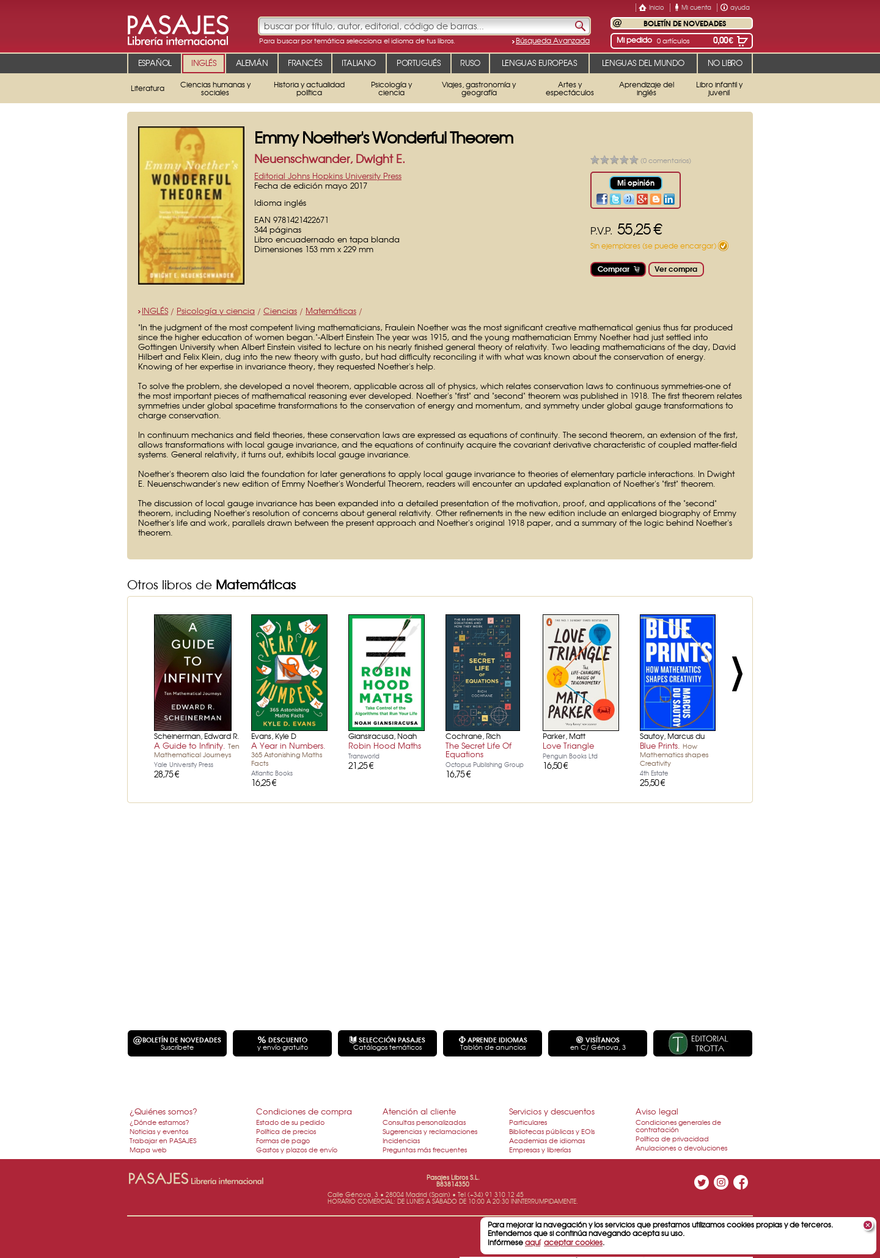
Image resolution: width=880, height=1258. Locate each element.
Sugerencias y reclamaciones (430, 1131)
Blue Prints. (674, 754)
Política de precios (286, 1131)
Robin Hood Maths (384, 745)
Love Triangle (568, 745)
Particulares (528, 1122)
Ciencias (280, 310)
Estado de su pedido (290, 1122)
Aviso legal (657, 1111)
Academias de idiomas (547, 1140)
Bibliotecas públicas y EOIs (552, 1131)
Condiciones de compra (304, 1111)
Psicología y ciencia (216, 310)
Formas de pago (283, 1140)
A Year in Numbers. (288, 754)
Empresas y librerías (540, 1149)
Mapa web (148, 1149)
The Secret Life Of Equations (479, 750)
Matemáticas (331, 310)
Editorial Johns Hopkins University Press (328, 175)
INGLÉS (155, 310)
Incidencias (401, 1140)
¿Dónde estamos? (159, 1122)
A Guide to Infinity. (197, 749)
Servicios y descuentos (552, 1111)
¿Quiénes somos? (163, 1111)
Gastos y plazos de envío (296, 1149)
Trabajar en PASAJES (163, 1140)
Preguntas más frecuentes (425, 1149)
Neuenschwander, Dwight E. (329, 158)
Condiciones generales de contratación (678, 1125)
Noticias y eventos (159, 1131)
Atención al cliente (419, 1111)
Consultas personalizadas (424, 1122)
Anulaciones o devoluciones (681, 1147)
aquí (532, 1242)
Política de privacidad (672, 1138)
